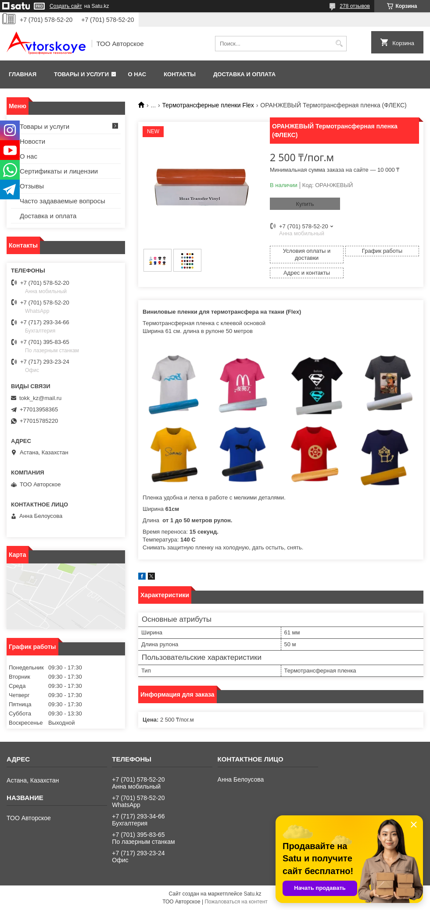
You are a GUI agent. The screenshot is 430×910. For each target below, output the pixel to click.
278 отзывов (355, 6)
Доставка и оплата (244, 74)
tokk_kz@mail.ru (40, 398)
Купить (305, 204)
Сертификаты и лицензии (59, 171)
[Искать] (339, 43)
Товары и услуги (81, 74)
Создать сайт (66, 6)
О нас (137, 74)
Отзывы (32, 186)
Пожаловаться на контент (235, 902)
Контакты (180, 74)
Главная (22, 74)
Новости (32, 141)
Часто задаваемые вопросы (62, 201)
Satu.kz (252, 894)
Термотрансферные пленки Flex (208, 105)
